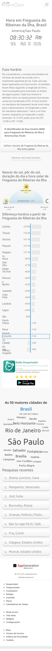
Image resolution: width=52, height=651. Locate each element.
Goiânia (35, 457)
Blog (8, 630)
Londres (6, 303)
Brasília (21, 456)
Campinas (9, 459)
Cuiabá (45, 427)
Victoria (6, 239)
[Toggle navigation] (46, 4)
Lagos (5, 310)
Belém (9, 454)
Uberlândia (8, 424)
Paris (4, 297)
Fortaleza (34, 451)
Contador (10, 597)
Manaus (21, 417)
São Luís (45, 430)
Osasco (11, 419)
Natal (19, 461)
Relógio (9, 594)
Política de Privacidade (17, 637)
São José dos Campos (28, 414)
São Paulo (26, 441)
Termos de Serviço (15, 633)
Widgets (10, 619)
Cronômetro (12, 591)
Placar (9, 601)
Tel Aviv (6, 271)
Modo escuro (12, 612)
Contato (10, 640)
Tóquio (6, 232)
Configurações (13, 622)
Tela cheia (11, 615)
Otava (5, 323)
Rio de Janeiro (23, 430)
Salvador (19, 450)
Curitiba (27, 461)
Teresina (40, 424)
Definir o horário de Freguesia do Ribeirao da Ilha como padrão (26, 147)
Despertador (12, 584)
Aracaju (45, 452)
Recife (33, 418)
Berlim (5, 284)
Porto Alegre (27, 465)
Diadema (42, 421)
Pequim (6, 245)
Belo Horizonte (24, 423)
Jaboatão (7, 450)
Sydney (6, 226)
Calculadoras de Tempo (17, 604)
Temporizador (13, 587)
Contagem (36, 461)
